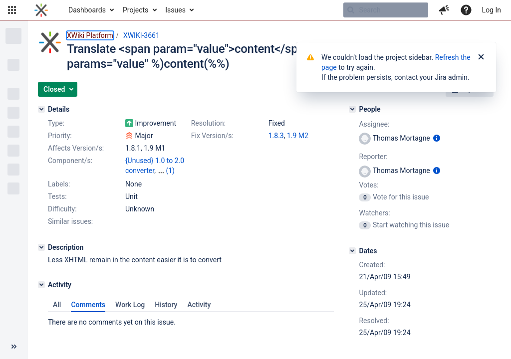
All (57, 305)
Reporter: (373, 157)
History (166, 305)
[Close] (481, 57)
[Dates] (352, 250)
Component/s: (70, 161)
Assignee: (374, 124)
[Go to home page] (41, 10)
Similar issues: (70, 221)
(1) (170, 171)
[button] (12, 10)
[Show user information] (437, 138)
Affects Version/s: (76, 148)
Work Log (130, 305)
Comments (88, 305)
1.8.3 (276, 136)
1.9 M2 (297, 136)
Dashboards (87, 10)
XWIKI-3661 (141, 35)
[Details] (41, 109)
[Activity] (41, 284)
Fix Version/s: (212, 136)
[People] (352, 109)
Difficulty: (62, 209)
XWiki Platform (90, 35)
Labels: (59, 184)
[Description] (41, 247)
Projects (135, 10)
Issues (175, 10)
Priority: (60, 136)
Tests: (57, 196)
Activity (199, 305)
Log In (491, 10)
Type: (56, 123)
